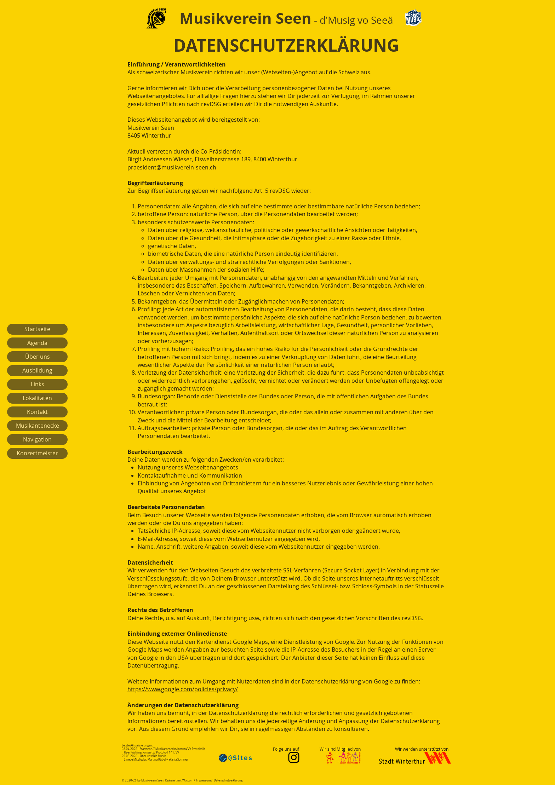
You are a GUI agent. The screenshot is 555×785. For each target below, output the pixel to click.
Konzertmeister (37, 453)
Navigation (37, 439)
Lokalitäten (37, 398)
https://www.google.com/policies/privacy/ (182, 689)
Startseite (37, 329)
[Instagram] (293, 757)
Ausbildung (37, 370)
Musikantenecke (37, 425)
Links (37, 384)
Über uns (37, 356)
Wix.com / (188, 780)
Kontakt (37, 412)
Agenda (37, 343)
